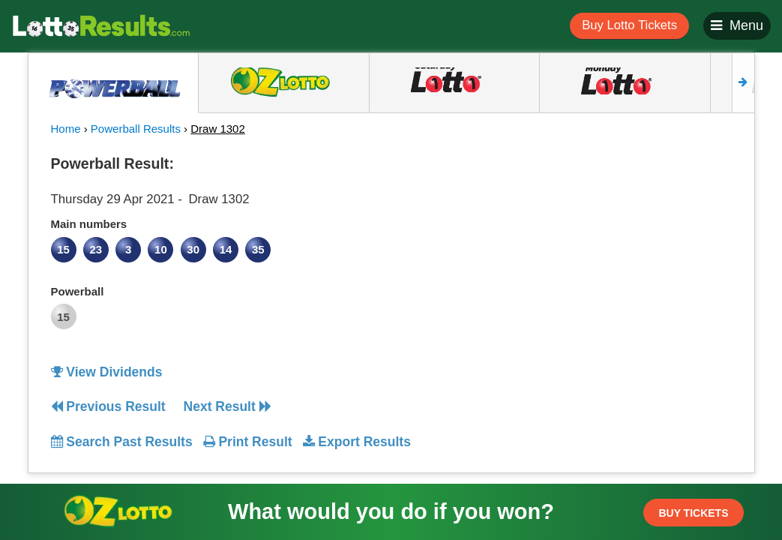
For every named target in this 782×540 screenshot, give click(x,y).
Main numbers (89, 224)
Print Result (247, 441)
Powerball (77, 291)
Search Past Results (122, 441)
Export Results (357, 441)
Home (66, 128)
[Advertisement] (646, 243)
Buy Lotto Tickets (629, 25)
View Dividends (107, 372)
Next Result (227, 406)
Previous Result (108, 406)
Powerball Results (136, 128)
